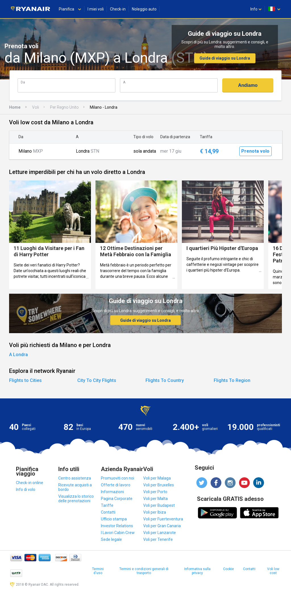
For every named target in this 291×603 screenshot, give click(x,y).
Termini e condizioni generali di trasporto (144, 571)
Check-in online (29, 482)
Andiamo (247, 85)
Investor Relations (117, 526)
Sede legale (111, 539)
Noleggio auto (144, 9)
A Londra (18, 354)
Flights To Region (232, 380)
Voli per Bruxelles (158, 485)
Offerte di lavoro (115, 485)
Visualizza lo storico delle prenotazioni (76, 498)
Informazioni (112, 491)
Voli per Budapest (159, 505)
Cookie (228, 569)
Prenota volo (255, 151)
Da (23, 82)
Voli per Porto (155, 491)
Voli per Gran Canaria (162, 526)
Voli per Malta (155, 498)
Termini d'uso (98, 571)
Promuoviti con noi (117, 478)
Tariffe (107, 505)
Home (14, 107)
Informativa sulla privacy (197, 571)
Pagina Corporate (116, 498)
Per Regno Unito (64, 107)
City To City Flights (96, 380)
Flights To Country (165, 380)
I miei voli (96, 9)
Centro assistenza (74, 478)
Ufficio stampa (114, 519)
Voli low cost (273, 571)
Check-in (118, 9)
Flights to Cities (25, 380)
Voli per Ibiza (154, 512)
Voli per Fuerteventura (163, 519)
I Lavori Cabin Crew (118, 532)
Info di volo (25, 489)
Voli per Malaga (157, 478)
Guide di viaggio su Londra (224, 58)
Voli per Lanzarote (159, 532)
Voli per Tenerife (158, 539)
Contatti (108, 512)
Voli (35, 107)
